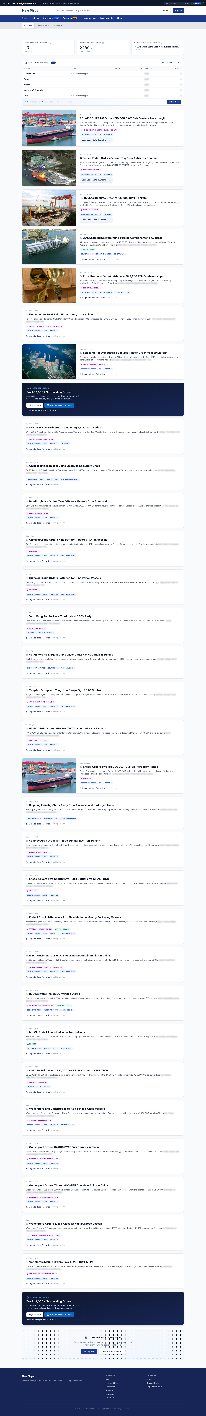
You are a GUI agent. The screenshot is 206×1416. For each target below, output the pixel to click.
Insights (35, 18)
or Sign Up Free (113, 259)
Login (165, 10)
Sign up (178, 10)
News (24, 18)
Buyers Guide (106, 18)
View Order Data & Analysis (96, 140)
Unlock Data (174, 102)
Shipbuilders (90, 18)
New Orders (43, 25)
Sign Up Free (35, 405)
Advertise (110, 1394)
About (119, 18)
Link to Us (110, 1398)
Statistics (71, 18)
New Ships (30, 10)
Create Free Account (112, 1351)
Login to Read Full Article (92, 259)
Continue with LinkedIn (59, 405)
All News (28, 25)
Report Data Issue (154, 1387)
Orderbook (51, 18)
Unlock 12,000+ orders (171, 63)
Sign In (89, 1351)
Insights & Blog (112, 1383)
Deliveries (58, 25)
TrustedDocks (173, 3)
